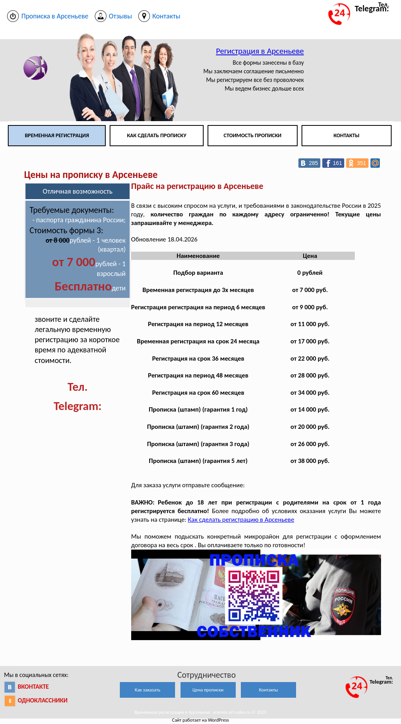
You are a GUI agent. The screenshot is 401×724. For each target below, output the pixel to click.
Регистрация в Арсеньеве (260, 51)
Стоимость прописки (253, 135)
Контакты (346, 135)
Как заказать (147, 690)
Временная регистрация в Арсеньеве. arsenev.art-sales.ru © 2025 (200, 712)
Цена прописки (208, 690)
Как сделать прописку (156, 135)
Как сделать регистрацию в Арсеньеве (241, 519)
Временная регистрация (57, 135)
